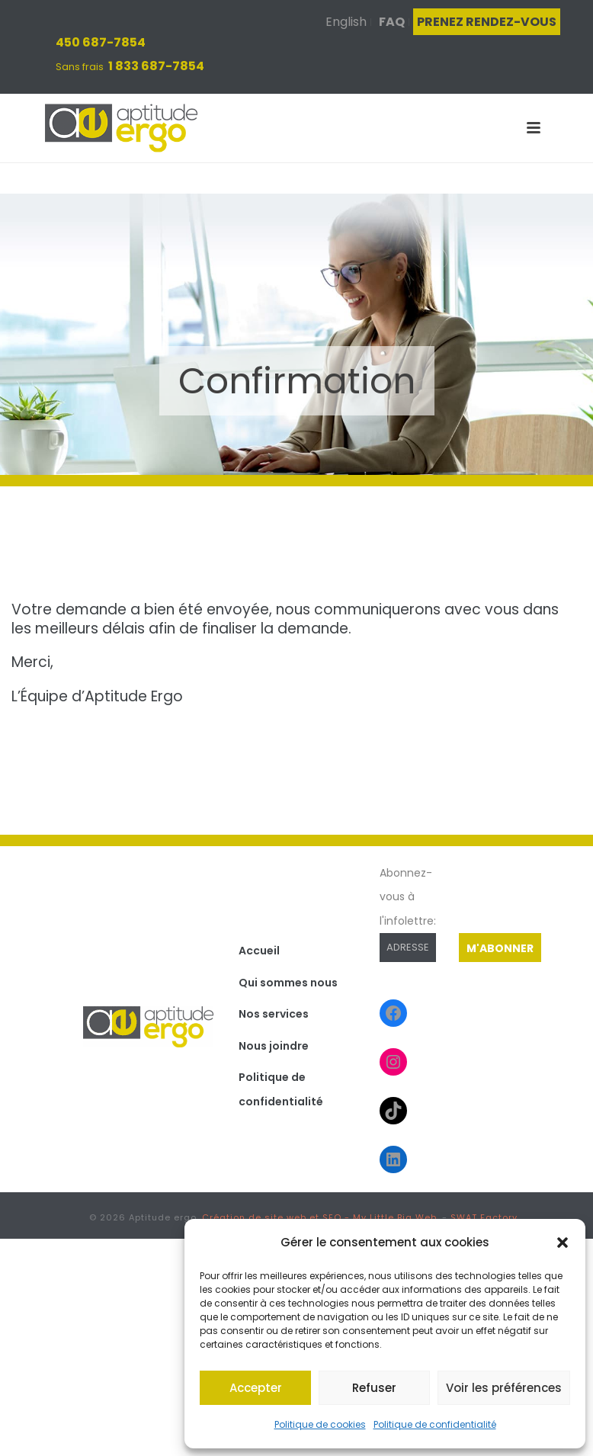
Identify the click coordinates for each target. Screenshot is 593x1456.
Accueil (259, 950)
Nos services (274, 1013)
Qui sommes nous (288, 982)
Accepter (255, 1388)
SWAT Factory (484, 1217)
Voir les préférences (504, 1388)
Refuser (374, 1388)
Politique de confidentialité (434, 1424)
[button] (562, 1242)
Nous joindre (274, 1046)
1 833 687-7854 (156, 66)
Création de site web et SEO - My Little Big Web (319, 1217)
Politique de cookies (320, 1424)
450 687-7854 (101, 42)
